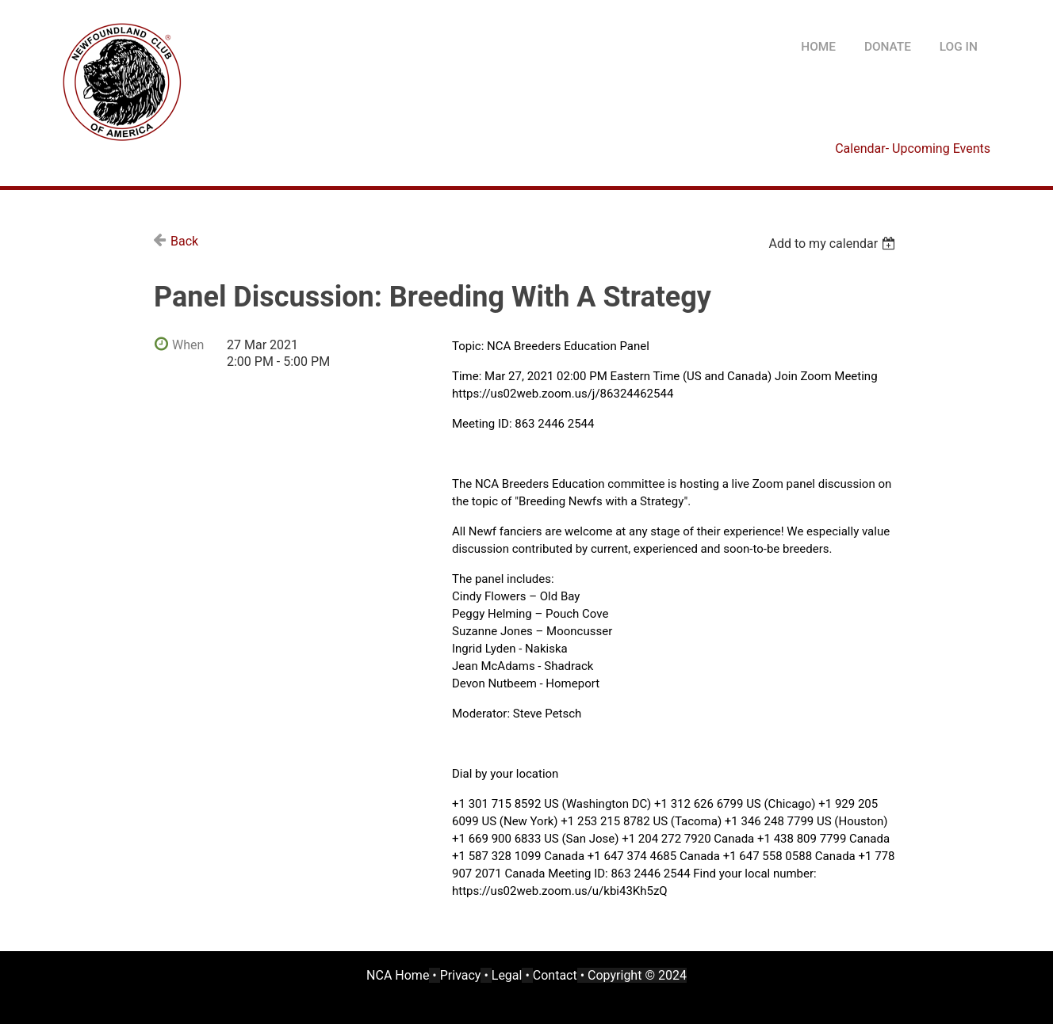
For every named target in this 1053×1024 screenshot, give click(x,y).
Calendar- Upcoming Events (912, 148)
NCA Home (397, 975)
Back (184, 241)
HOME (818, 47)
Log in (959, 47)
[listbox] (833, 243)
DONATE (887, 47)
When (188, 344)
